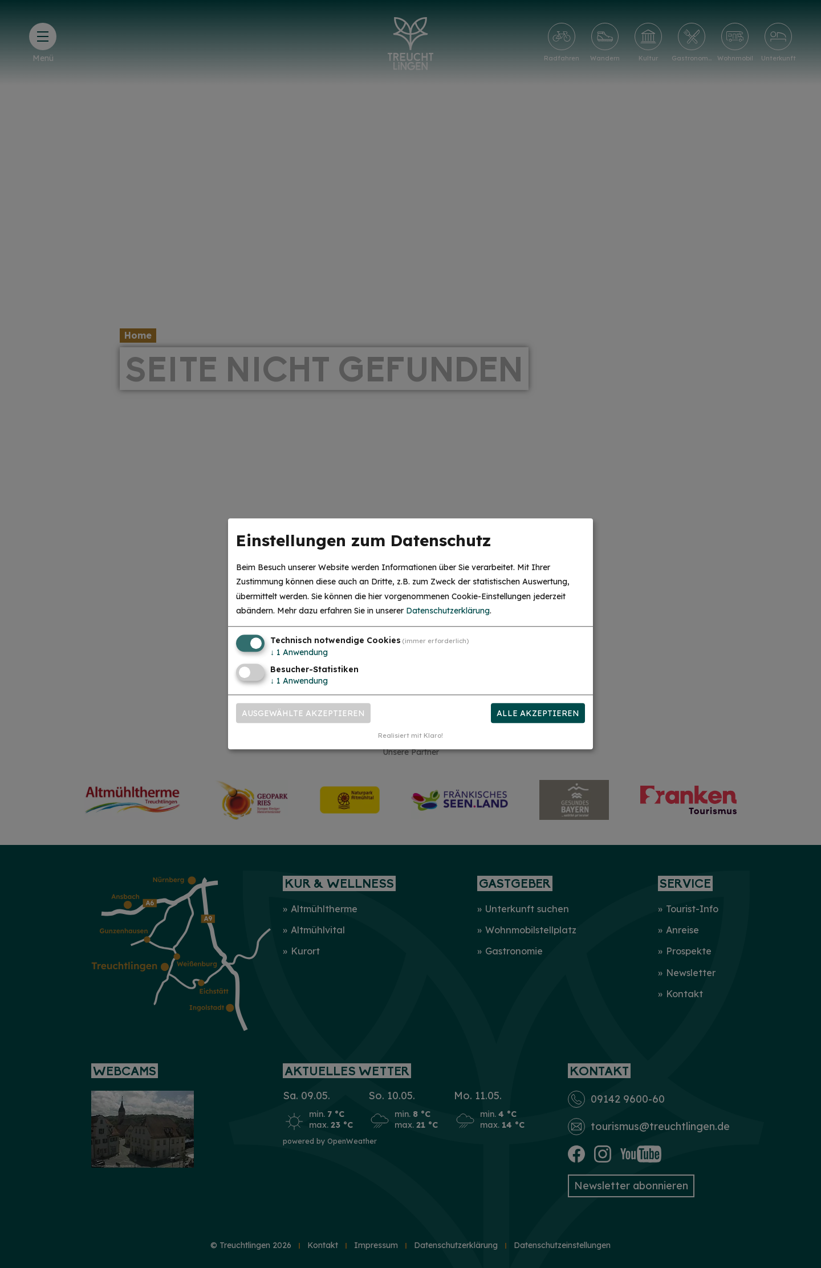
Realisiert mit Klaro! (410, 736)
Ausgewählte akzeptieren (303, 713)
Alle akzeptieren (538, 713)
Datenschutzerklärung (448, 610)
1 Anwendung (299, 652)
